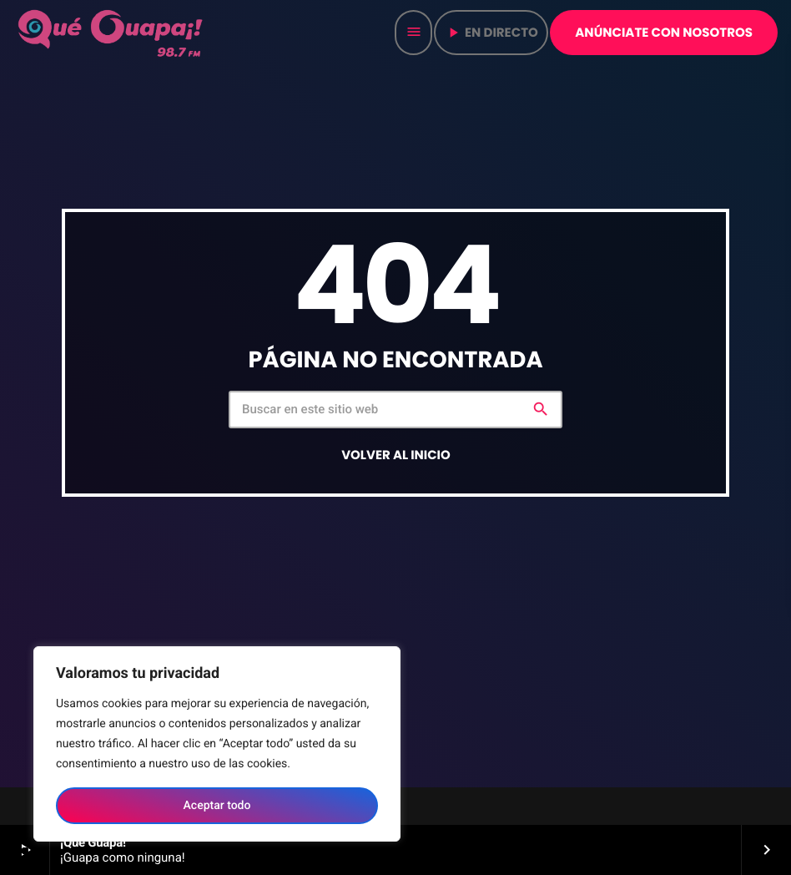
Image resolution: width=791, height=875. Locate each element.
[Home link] (111, 32)
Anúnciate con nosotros (664, 33)
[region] (217, 744)
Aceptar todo (217, 805)
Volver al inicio (396, 455)
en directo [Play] (491, 33)
